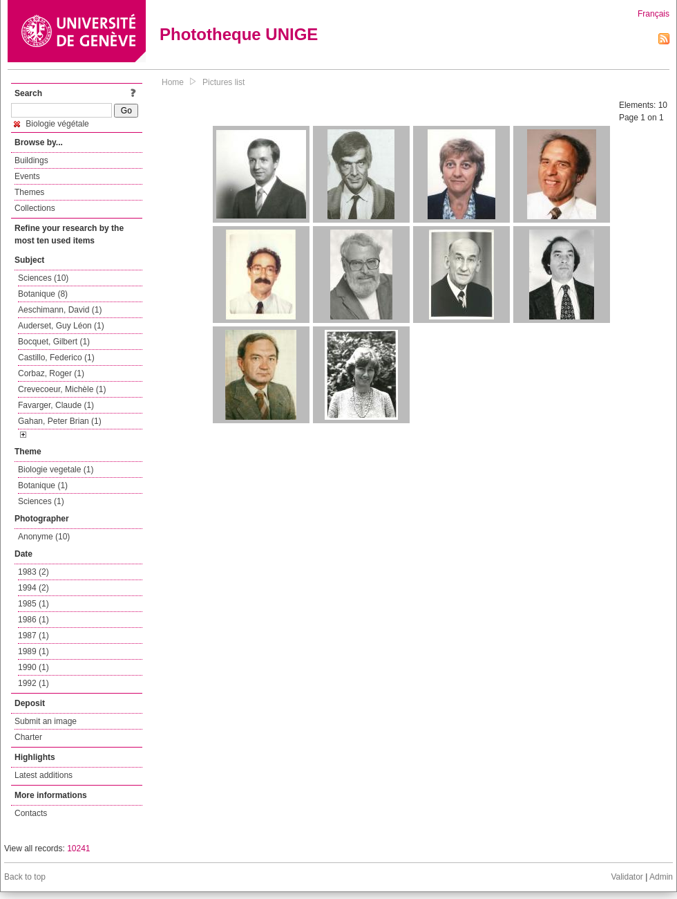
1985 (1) (33, 604)
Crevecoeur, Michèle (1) (62, 389)
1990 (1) (33, 667)
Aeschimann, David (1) (60, 310)
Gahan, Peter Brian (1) (60, 421)
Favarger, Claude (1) (56, 405)
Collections (35, 208)
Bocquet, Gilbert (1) (54, 341)
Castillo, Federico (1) (56, 357)
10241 (78, 848)
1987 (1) (33, 635)
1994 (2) (33, 588)
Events (27, 176)
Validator (626, 877)
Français (653, 14)
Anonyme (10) (44, 536)
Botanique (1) (43, 485)
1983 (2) (33, 572)
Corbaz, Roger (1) (51, 373)
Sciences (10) (43, 278)
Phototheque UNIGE (239, 34)
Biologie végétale (51, 124)
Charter (28, 737)
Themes (29, 192)
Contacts (31, 813)
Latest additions (44, 775)
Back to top (25, 877)
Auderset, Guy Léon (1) (61, 326)
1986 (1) (33, 619)
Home (173, 82)
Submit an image (46, 721)
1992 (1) (33, 683)
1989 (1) (33, 651)
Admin (661, 877)
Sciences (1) (41, 501)
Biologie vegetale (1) (55, 469)
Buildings (31, 160)
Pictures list (223, 82)
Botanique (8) (43, 294)
